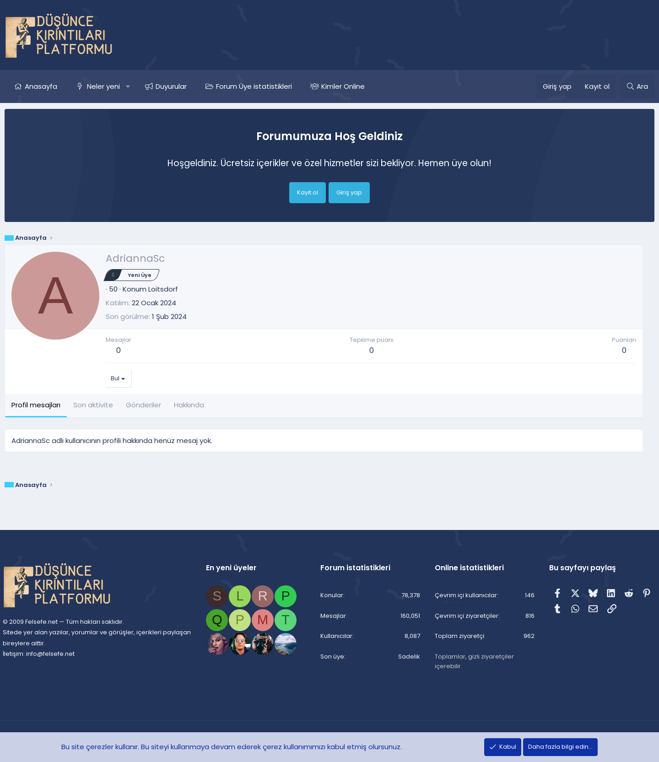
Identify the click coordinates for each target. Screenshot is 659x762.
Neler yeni (103, 86)
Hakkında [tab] (189, 405)
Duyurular (171, 86)
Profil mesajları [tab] (35, 405)
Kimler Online (343, 86)
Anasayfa (41, 86)
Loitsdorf (163, 289)
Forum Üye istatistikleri (254, 86)
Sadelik (408, 657)
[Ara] (637, 86)
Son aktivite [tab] (93, 405)
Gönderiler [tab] (143, 405)
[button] (128, 86)
